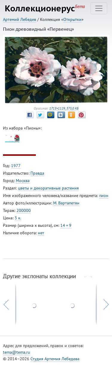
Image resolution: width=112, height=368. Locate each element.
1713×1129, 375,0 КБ (64, 108)
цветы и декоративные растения (48, 188)
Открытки (72, 19)
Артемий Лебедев (19, 19)
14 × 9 (65, 225)
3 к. (18, 218)
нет (41, 232)
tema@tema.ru (16, 352)
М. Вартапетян (66, 203)
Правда (37, 173)
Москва (23, 180)
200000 (23, 210)
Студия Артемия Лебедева (54, 358)
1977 (16, 165)
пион (103, 195)
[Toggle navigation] (98, 8)
